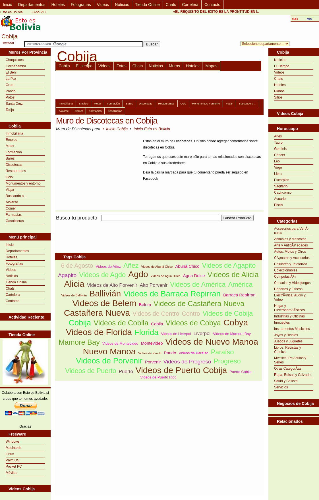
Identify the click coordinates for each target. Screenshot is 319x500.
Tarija (10, 110)
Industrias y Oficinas (289, 316)
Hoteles (58, 4)
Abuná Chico (187, 266)
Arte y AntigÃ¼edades (291, 245)
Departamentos (31, 4)
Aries (278, 136)
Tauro (278, 143)
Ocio (9, 177)
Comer (11, 208)
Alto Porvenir (154, 285)
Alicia (74, 283)
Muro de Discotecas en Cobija (106, 120)
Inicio (7, 4)
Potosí (10, 97)
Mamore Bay (79, 342)
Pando (11, 91)
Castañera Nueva (97, 312)
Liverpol (202, 333)
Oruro (10, 85)
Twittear (8, 43)
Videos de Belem (104, 303)
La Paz (11, 79)
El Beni (11, 72)
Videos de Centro (155, 313)
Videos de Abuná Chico (157, 266)
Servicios (281, 387)
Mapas (211, 66)
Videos (103, 4)
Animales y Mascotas (290, 239)
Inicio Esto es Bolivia (152, 129)
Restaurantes (16, 171)
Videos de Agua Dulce (166, 276)
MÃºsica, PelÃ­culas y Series (290, 360)
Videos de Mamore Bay (232, 334)
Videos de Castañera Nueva (199, 303)
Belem (145, 304)
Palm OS (12, 460)
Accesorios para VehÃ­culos (291, 231)
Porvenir (153, 361)
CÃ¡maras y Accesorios (292, 258)
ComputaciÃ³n (285, 277)
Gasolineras (15, 221)
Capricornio (282, 192)
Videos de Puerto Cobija (181, 370)
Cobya (235, 322)
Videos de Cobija (227, 313)
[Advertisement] (293, 439)
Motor (10, 146)
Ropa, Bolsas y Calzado (292, 375)
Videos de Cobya (193, 323)
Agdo (138, 274)
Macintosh (13, 448)
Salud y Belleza (286, 381)
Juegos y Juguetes (288, 341)
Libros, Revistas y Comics (287, 350)
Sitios (278, 97)
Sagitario (280, 186)
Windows (13, 441)
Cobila (157, 323)
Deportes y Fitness (288, 289)
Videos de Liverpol (176, 334)
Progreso (227, 361)
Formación (14, 152)
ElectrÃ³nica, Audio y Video (290, 297)
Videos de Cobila (121, 323)
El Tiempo (281, 66)
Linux (10, 454)
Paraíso (222, 352)
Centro (191, 313)
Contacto (212, 4)
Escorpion (281, 180)
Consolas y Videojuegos (292, 283)
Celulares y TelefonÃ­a (290, 264)
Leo (277, 161)
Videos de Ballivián (74, 295)
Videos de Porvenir (109, 360)
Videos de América (197, 284)
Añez (130, 265)
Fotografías (81, 4)
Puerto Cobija (240, 372)
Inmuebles (282, 323)
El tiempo (84, 66)
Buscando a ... (17, 196)
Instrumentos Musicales (292, 329)
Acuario (280, 199)
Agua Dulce (194, 275)
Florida (146, 332)
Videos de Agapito (229, 265)
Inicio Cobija (117, 129)
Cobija (64, 66)
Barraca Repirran (239, 294)
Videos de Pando (149, 353)
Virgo (278, 168)
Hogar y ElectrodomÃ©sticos (289, 308)
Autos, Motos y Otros (290, 252)
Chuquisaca (15, 60)
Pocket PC (14, 466)
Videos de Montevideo (120, 343)
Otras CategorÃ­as (287, 369)
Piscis (278, 205)
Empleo (11, 140)
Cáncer (279, 155)
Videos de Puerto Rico (158, 377)
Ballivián (105, 293)
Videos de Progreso (187, 362)
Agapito (67, 275)
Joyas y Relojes (286, 335)
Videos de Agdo (102, 275)
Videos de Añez (108, 266)
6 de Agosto (77, 265)
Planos (279, 91)
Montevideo (152, 343)
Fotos (122, 66)
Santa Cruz (14, 104)
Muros (174, 66)
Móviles (11, 473)
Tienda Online (147, 4)
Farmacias (14, 215)
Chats (171, 4)
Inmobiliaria (14, 133)
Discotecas (14, 165)
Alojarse (12, 202)
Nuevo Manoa (109, 351)
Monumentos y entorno (23, 183)
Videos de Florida (99, 332)
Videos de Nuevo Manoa (211, 341)
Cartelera (190, 4)
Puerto (126, 371)
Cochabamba (16, 66)
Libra (278, 174)
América (240, 284)
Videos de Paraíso (193, 353)
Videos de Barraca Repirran (172, 293)
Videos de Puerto (90, 371)
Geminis (280, 149)
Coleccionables (285, 270)
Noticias (122, 4)
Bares (10, 158)
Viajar (10, 190)
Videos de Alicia (233, 275)
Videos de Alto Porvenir (112, 285)
